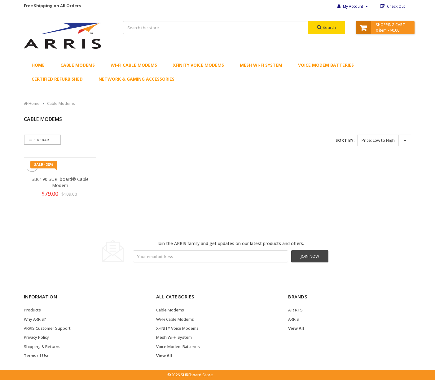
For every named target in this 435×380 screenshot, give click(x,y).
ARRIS (293, 319)
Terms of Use (37, 355)
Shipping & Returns (42, 346)
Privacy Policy (36, 337)
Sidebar (39, 139)
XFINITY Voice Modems (198, 65)
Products (32, 310)
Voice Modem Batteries (326, 65)
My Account (352, 6)
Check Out (392, 6)
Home (38, 65)
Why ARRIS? (35, 319)
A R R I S (295, 310)
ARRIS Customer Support (47, 328)
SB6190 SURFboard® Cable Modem (60, 182)
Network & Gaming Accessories (136, 79)
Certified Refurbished (57, 79)
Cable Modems (77, 65)
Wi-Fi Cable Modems (134, 65)
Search (326, 27)
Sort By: (345, 140)
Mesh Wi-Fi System (261, 65)
